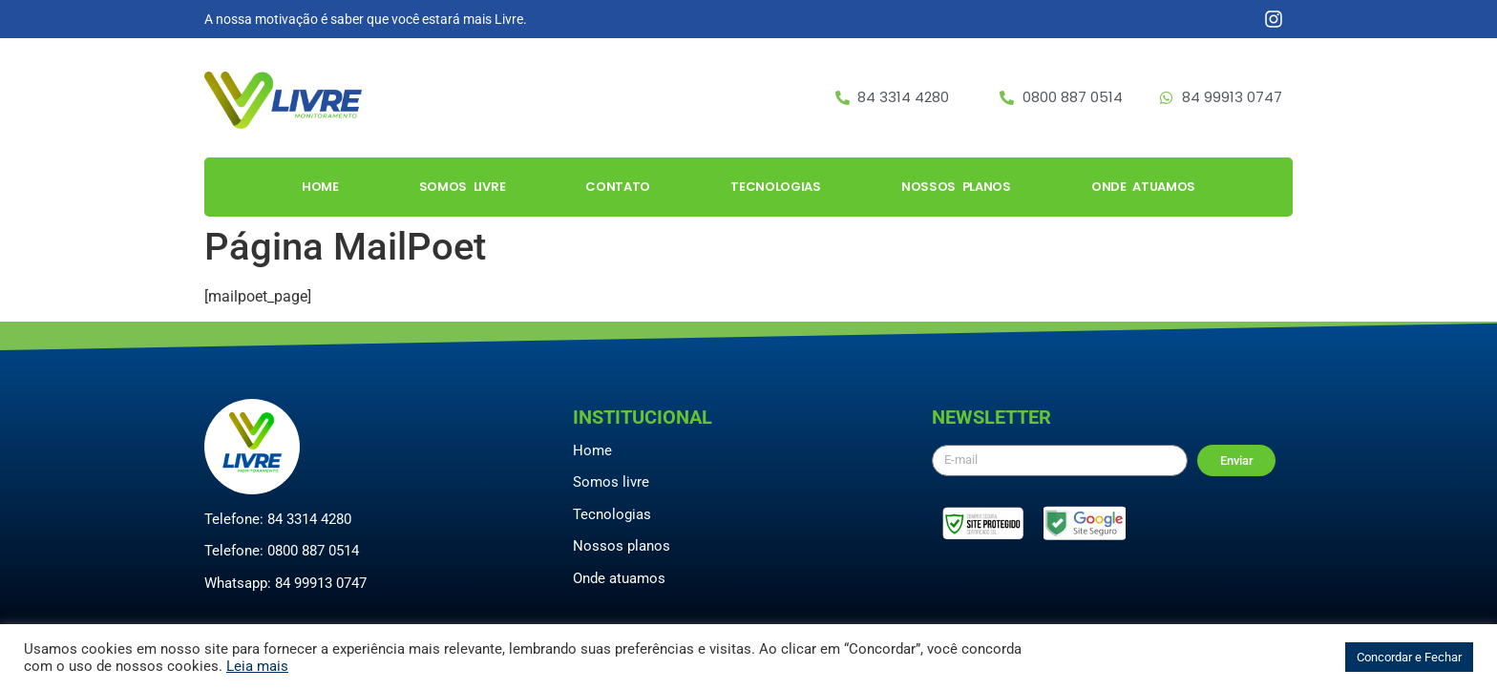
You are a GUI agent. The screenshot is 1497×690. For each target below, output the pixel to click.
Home (320, 187)
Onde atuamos (619, 578)
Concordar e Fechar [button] (1409, 657)
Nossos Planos (956, 187)
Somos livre (611, 482)
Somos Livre (462, 187)
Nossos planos (621, 545)
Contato (617, 187)
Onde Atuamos (1143, 187)
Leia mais (257, 666)
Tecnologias (775, 187)
